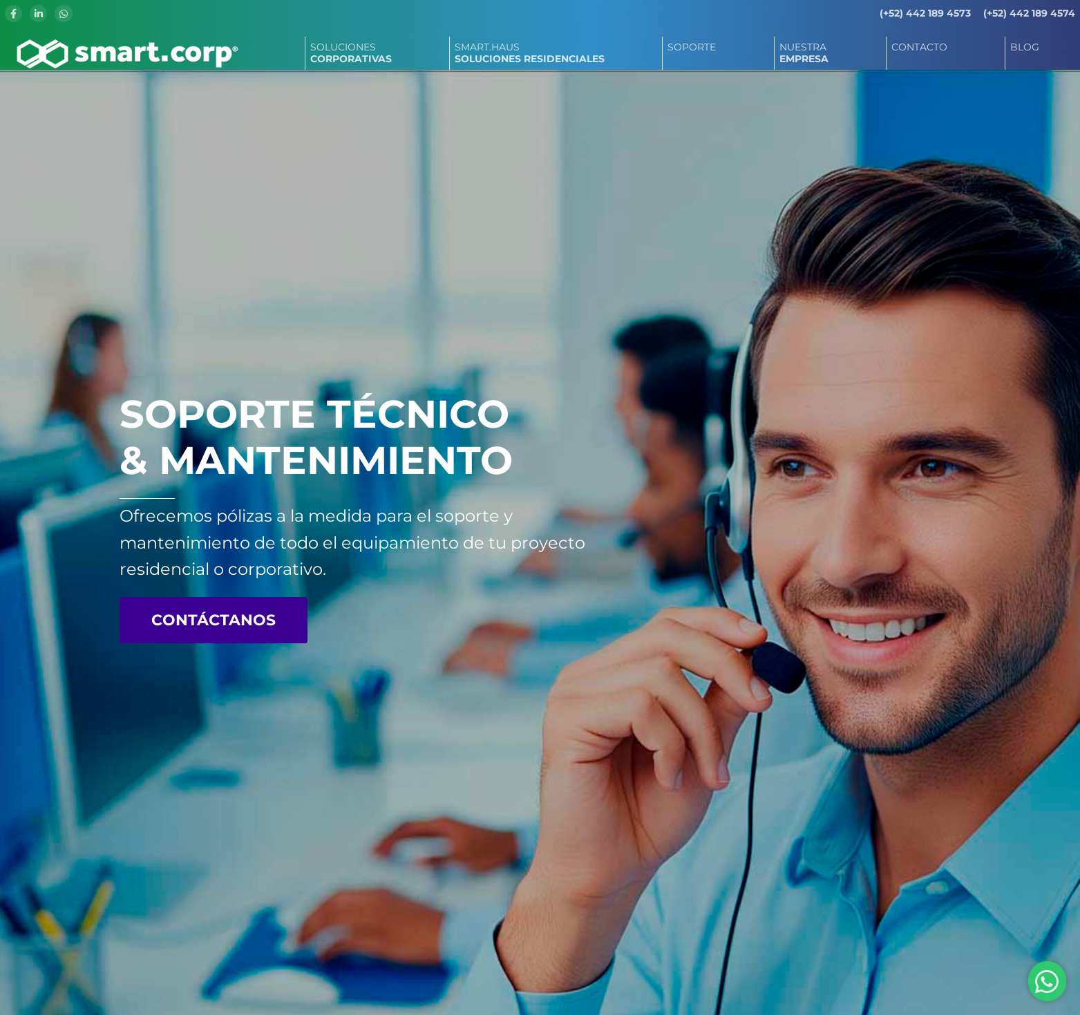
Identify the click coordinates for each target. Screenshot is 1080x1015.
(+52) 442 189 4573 (925, 13)
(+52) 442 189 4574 (1029, 13)
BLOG (1024, 47)
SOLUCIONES (351, 53)
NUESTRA (803, 53)
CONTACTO (919, 47)
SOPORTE (691, 47)
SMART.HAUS (530, 53)
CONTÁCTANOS (213, 620)
